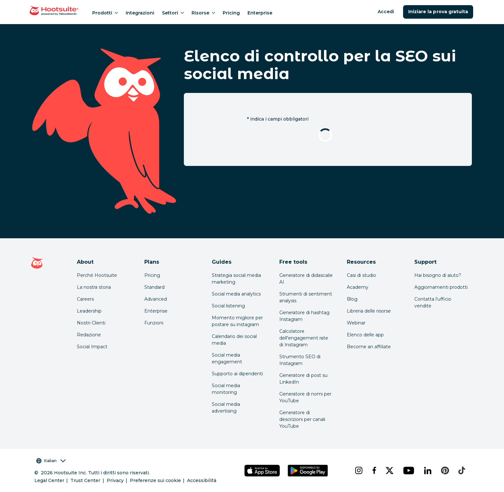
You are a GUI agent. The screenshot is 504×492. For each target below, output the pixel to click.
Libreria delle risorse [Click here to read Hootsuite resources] (369, 311)
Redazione (89, 335)
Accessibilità (201, 480)
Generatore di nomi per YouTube (305, 397)
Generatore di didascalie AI (306, 278)
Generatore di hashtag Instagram (304, 316)
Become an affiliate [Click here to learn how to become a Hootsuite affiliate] (369, 347)
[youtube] (408, 470)
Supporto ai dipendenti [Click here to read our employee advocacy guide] (237, 374)
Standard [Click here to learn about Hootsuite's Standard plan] (154, 287)
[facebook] (374, 470)
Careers (85, 299)
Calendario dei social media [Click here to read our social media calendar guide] (234, 339)
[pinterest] (444, 470)
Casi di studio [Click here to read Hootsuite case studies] (361, 275)
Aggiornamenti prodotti (441, 287)
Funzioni (153, 323)
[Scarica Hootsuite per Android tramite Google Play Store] (307, 471)
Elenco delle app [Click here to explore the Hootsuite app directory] (365, 335)
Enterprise (260, 13)
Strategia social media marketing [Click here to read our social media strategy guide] (236, 278)
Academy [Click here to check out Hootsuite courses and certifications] (357, 287)
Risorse (203, 13)
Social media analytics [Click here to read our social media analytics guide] (236, 294)
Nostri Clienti (91, 323)
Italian (51, 460)
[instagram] (358, 470)
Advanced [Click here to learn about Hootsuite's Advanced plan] (155, 299)
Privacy (115, 480)
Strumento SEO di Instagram (299, 360)
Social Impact (92, 347)
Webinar (356, 323)
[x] (389, 470)
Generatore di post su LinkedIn (303, 378)
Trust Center (85, 480)
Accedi (386, 11)
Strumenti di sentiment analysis (305, 297)
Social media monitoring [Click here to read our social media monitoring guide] (226, 389)
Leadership (89, 311)
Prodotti (105, 13)
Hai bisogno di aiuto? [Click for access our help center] (437, 275)
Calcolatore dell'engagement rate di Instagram (303, 338)
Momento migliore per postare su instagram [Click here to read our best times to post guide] (237, 321)
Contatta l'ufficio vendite (432, 302)
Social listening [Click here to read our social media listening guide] (228, 306)
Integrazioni (140, 13)
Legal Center (49, 480)
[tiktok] (461, 470)
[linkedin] (427, 470)
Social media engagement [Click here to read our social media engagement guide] (227, 358)
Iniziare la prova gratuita (438, 11)
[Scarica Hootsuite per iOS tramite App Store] (262, 471)
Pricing (231, 13)
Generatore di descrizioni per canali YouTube (302, 419)
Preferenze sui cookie (155, 480)
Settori (173, 13)
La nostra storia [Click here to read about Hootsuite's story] (94, 287)
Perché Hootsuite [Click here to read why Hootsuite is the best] (97, 275)
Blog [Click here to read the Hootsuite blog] (352, 299)
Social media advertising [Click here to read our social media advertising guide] (226, 407)
